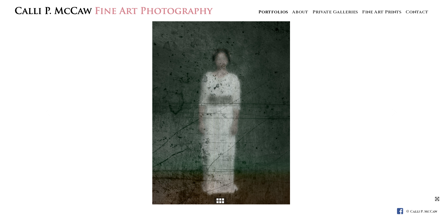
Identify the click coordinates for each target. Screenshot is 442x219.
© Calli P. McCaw (421, 211)
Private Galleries (335, 12)
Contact (417, 12)
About (300, 12)
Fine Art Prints (381, 12)
